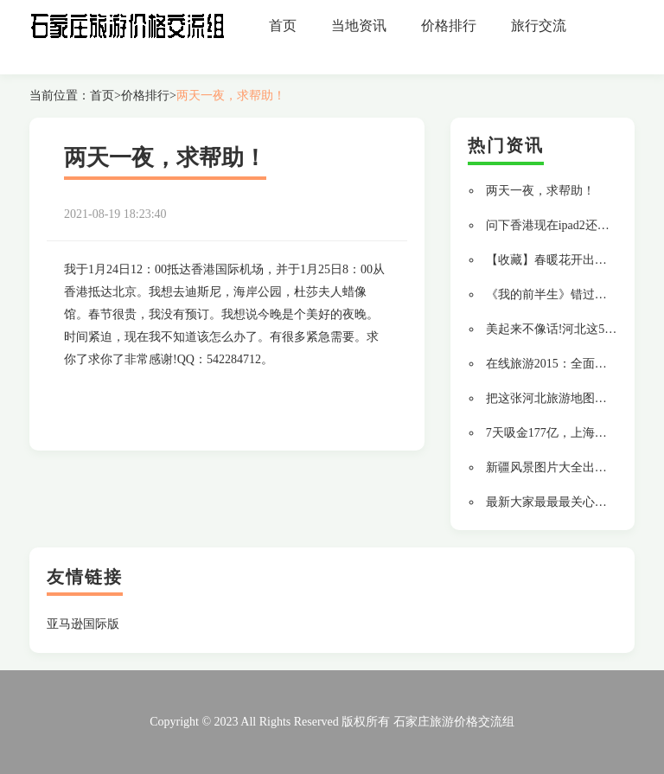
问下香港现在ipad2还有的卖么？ (572, 225)
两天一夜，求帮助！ (230, 95)
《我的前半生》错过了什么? (561, 294)
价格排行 (448, 25)
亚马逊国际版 (83, 623)
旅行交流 (538, 25)
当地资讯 (358, 25)
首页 (283, 25)
